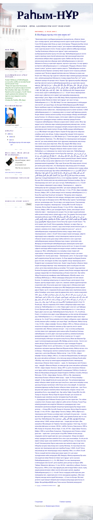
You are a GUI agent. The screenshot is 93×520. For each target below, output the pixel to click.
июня (11, 136)
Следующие (39, 501)
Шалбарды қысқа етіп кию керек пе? (53, 34)
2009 (9, 134)
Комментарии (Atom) (52, 506)
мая (10, 140)
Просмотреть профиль (13, 172)
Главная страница (65, 501)
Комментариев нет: (49, 485)
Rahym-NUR (22, 158)
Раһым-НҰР (48, 15)
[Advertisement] (44, 494)
